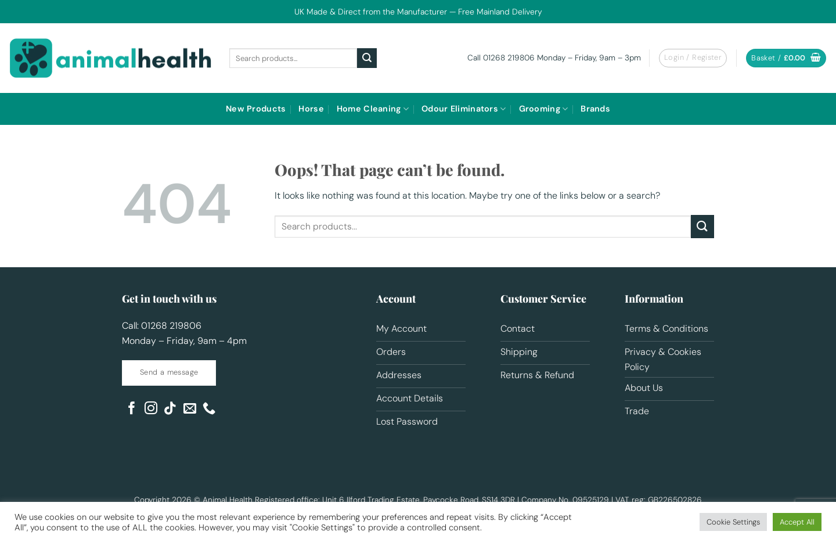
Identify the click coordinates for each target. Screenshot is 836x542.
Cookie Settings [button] (733, 522)
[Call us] (209, 409)
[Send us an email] (189, 409)
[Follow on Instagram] (151, 409)
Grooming (543, 108)
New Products (256, 108)
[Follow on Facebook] (131, 409)
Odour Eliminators (463, 108)
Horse (310, 108)
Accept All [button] (797, 522)
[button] (693, 58)
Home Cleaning (373, 108)
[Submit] (367, 58)
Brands (595, 108)
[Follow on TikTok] (170, 409)
